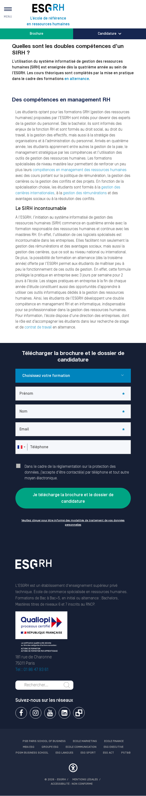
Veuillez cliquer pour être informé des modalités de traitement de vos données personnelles (73, 522)
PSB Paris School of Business (44, 741)
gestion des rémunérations (85, 193)
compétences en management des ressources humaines (80, 170)
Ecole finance (114, 741)
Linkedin (64, 713)
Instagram (35, 713)
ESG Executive (113, 747)
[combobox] (21, 447)
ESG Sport (88, 752)
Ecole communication (81, 747)
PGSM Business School (32, 752)
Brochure (36, 34)
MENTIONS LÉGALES (85, 779)
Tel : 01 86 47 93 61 (31, 669)
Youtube (50, 713)
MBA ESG (28, 747)
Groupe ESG (50, 747)
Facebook (21, 713)
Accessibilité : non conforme (72, 783)
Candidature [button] (109, 34)
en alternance (76, 79)
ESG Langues (64, 752)
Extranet (79, 713)
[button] (73, 768)
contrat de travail (38, 327)
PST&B (126, 752)
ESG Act (108, 752)
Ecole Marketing (85, 741)
